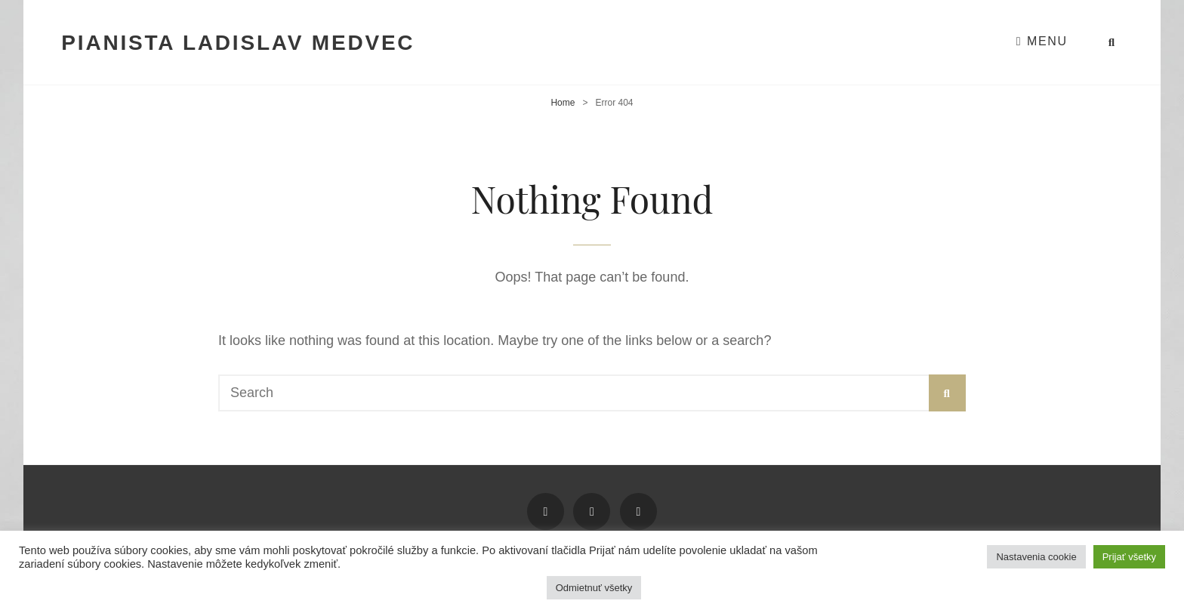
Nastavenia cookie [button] (1036, 556)
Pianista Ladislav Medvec (238, 42)
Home (562, 102)
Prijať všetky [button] (1129, 556)
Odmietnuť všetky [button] (594, 587)
